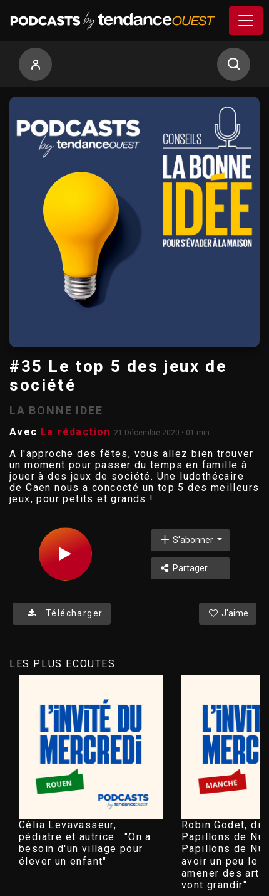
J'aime (227, 613)
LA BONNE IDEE (56, 410)
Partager (183, 568)
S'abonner (187, 540)
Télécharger (62, 613)
